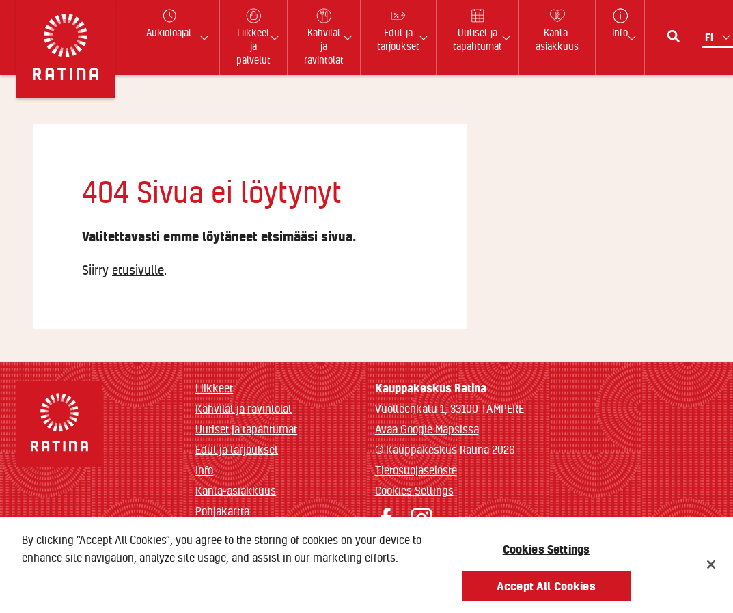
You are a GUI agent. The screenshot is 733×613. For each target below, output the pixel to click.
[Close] (711, 570)
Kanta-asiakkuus (235, 490)
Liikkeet (214, 388)
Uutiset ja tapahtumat (246, 429)
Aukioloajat (169, 23)
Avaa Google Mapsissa (427, 429)
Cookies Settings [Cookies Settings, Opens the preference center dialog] (546, 554)
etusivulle (138, 270)
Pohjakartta (222, 511)
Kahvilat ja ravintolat (243, 408)
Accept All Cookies (546, 591)
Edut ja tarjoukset (236, 449)
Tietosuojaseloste (416, 470)
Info (204, 470)
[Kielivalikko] (719, 37)
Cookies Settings (414, 490)
